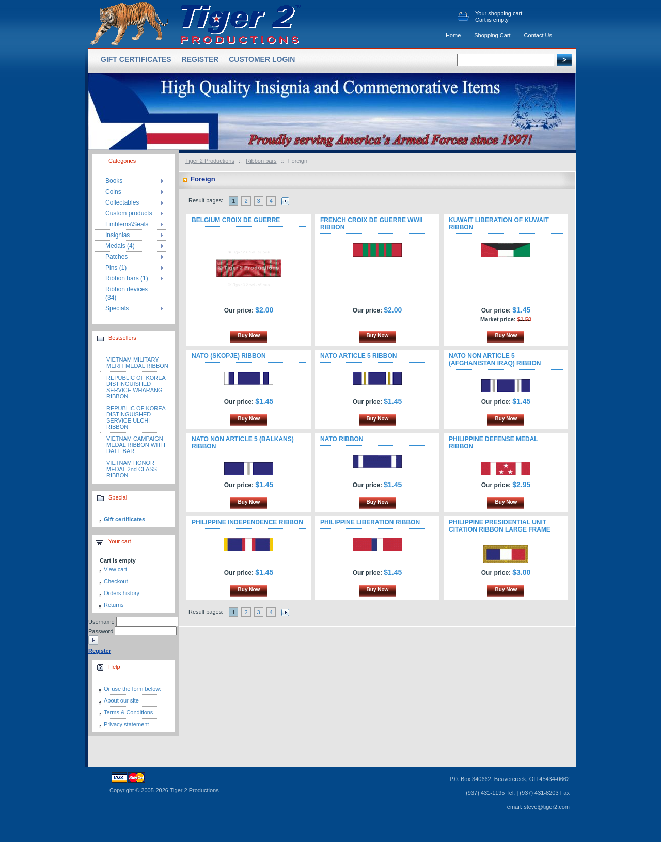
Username (101, 622)
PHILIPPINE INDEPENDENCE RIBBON (247, 522)
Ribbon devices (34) (126, 293)
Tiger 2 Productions (209, 161)
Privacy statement (126, 724)
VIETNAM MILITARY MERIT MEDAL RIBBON (137, 362)
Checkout (116, 581)
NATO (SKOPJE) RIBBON (229, 356)
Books (113, 180)
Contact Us (538, 35)
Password (100, 631)
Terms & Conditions (128, 712)
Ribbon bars (261, 161)
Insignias (117, 235)
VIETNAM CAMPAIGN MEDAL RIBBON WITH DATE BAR (135, 444)
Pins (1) (116, 267)
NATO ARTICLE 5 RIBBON (358, 356)
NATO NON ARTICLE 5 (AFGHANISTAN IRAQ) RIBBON (495, 359)
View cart (115, 569)
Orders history (121, 593)
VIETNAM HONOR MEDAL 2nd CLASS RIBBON (131, 469)
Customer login (262, 59)
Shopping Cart (492, 35)
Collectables (122, 202)
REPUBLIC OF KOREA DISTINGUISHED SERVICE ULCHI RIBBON (135, 417)
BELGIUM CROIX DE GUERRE (236, 220)
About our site (121, 700)
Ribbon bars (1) (126, 278)
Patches (116, 256)
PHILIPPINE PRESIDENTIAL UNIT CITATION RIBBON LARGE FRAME (499, 526)
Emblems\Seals (126, 224)
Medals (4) (120, 246)
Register (200, 59)
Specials (117, 308)
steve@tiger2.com (547, 807)
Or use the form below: (132, 688)
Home (453, 35)
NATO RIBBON (342, 439)
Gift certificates (124, 519)
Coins (113, 191)
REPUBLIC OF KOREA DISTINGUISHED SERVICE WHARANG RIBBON (135, 387)
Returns (114, 605)
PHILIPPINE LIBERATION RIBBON (370, 522)
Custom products (128, 213)
